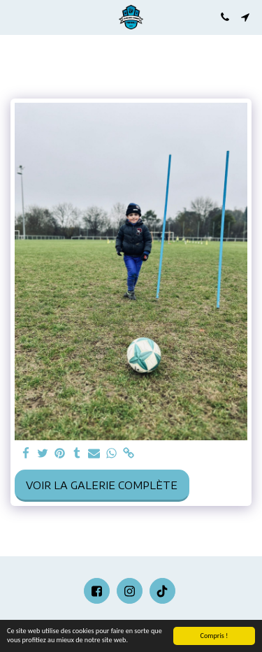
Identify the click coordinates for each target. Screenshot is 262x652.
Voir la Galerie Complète (101, 485)
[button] (15, 16)
